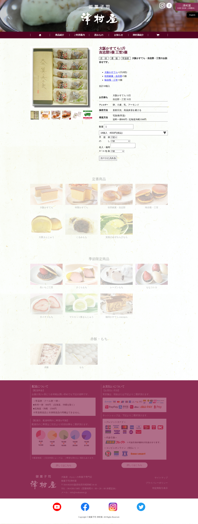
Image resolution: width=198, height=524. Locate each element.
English (192, 15)
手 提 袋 (104, 137)
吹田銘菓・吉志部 (113, 76)
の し (104, 141)
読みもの (98, 35)
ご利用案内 (79, 35)
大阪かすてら (111, 72)
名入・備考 (104, 148)
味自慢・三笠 (111, 80)
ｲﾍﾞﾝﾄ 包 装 (104, 152)
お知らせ (118, 35)
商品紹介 (59, 35)
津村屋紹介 (138, 35)
